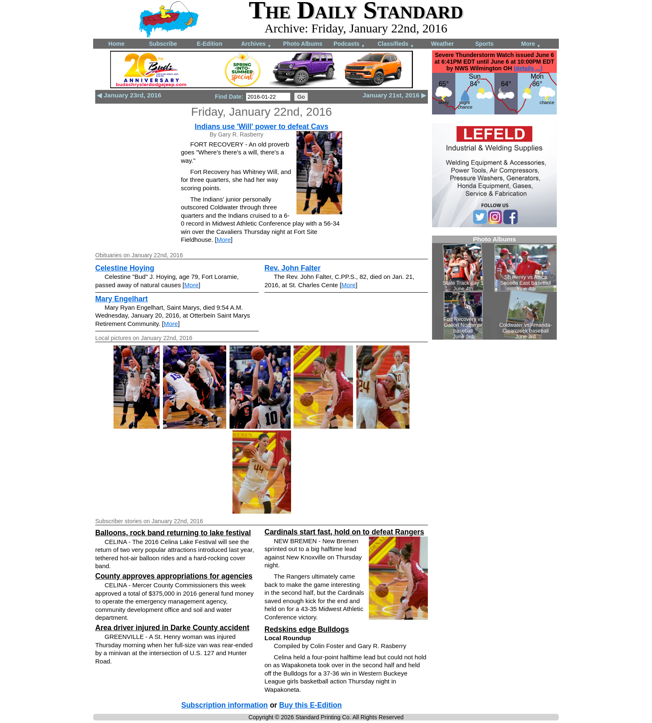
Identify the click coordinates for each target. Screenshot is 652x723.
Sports (484, 43)
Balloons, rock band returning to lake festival (173, 533)
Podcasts (349, 44)
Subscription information (224, 705)
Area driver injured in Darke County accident (172, 628)
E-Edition (209, 43)
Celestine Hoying (124, 268)
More (531, 44)
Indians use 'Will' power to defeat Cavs (261, 126)
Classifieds (396, 44)
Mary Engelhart (121, 299)
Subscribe (163, 43)
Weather (442, 43)
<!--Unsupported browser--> (494, 288)
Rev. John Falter (292, 268)
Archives (256, 44)
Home (117, 43)
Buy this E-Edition (310, 705)
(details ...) (528, 68)
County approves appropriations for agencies (173, 576)
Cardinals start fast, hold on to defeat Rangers (344, 532)
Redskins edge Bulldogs (306, 629)
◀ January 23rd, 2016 (129, 95)
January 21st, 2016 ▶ (394, 95)
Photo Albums (302, 43)
